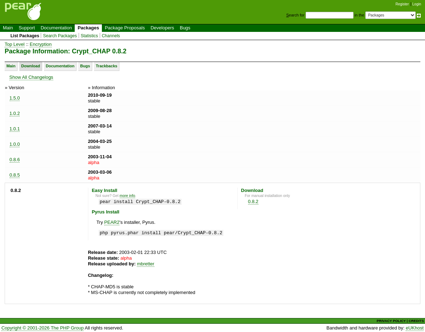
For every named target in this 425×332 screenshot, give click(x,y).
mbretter (145, 263)
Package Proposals (125, 27)
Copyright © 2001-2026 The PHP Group (42, 328)
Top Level (15, 44)
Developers (162, 27)
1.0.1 (15, 128)
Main (8, 27)
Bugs (185, 27)
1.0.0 (15, 144)
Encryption (40, 44)
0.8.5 (15, 175)
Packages (88, 27)
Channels (111, 35)
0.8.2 (253, 201)
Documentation (56, 27)
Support (27, 27)
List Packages (24, 35)
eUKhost (415, 328)
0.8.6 (15, 159)
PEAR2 (112, 222)
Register (402, 4)
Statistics (89, 35)
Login (416, 4)
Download (30, 66)
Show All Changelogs (31, 77)
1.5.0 (15, 98)
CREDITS (416, 321)
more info (127, 196)
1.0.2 (15, 113)
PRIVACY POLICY (391, 321)
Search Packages (60, 35)
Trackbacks (106, 66)
